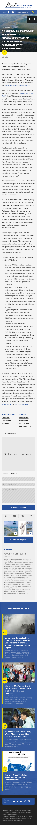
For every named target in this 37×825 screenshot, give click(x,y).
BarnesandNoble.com (22, 404)
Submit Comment (19, 507)
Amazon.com (6, 404)
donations (27, 426)
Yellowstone (23, 418)
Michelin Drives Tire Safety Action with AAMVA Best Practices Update (16, 777)
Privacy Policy (28, 816)
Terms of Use (5, 818)
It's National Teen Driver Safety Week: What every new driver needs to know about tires (18, 734)
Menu (4, 12)
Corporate (5, 418)
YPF (20, 426)
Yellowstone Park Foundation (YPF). (17, 85)
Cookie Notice (18, 820)
